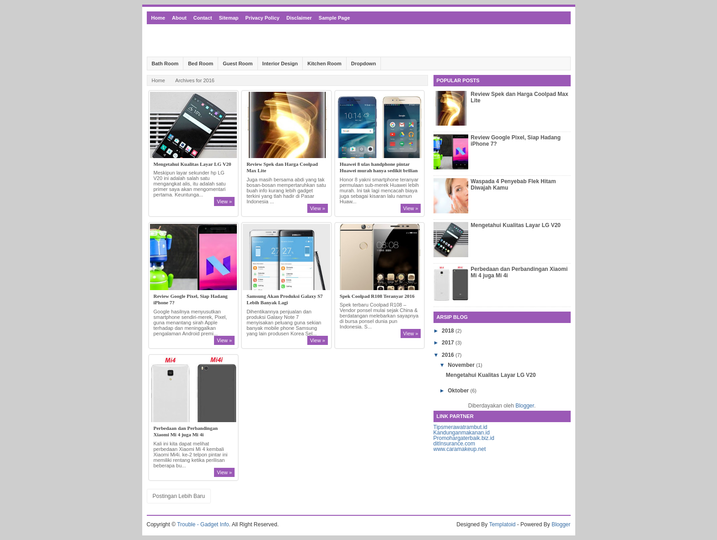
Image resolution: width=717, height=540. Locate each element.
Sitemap (229, 18)
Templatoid (502, 524)
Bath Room (165, 63)
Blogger (524, 405)
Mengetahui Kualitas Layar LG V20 (192, 164)
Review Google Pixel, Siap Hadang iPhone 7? (191, 299)
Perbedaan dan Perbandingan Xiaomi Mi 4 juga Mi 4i (186, 431)
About (179, 18)
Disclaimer (299, 18)
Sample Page (334, 18)
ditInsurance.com (454, 443)
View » (224, 201)
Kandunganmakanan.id (461, 432)
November (462, 365)
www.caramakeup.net (459, 449)
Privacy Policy (263, 18)
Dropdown (363, 63)
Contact (202, 18)
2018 (448, 331)
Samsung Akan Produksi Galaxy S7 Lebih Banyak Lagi (284, 299)
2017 (448, 342)
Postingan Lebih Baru (179, 496)
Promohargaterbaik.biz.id (463, 438)
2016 (448, 355)
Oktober (459, 390)
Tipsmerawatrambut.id (460, 427)
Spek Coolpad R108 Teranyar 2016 (377, 296)
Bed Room (200, 63)
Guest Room (237, 63)
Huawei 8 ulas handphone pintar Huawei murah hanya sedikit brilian (379, 167)
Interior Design (280, 63)
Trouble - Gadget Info (203, 524)
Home (158, 18)
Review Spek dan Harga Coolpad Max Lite (282, 167)
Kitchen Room (324, 63)
